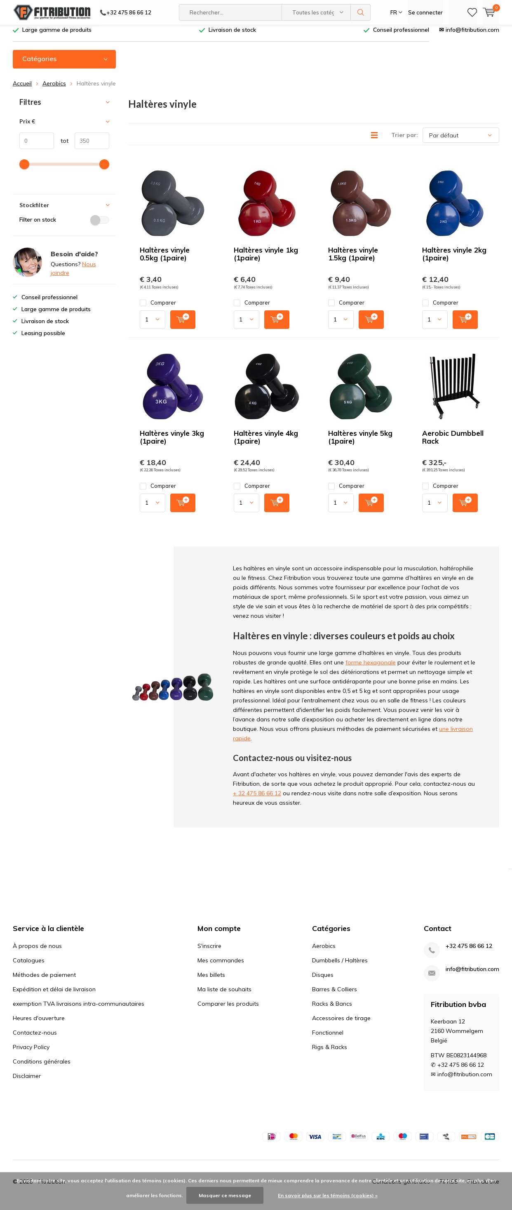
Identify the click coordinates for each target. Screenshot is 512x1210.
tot (61, 147)
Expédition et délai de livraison (54, 995)
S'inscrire (209, 952)
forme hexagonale (370, 668)
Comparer (158, 308)
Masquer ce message (225, 1195)
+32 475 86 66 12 (469, 952)
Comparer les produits (228, 1010)
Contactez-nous (35, 1038)
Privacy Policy (31, 1053)
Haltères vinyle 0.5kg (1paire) (165, 260)
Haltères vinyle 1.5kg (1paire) (353, 260)
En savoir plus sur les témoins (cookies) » (328, 1195)
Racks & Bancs (332, 1010)
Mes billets (211, 981)
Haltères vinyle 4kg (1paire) (266, 443)
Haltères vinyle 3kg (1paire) (172, 443)
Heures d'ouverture (39, 1024)
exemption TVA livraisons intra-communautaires (78, 1010)
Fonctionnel (327, 1038)
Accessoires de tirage (341, 1024)
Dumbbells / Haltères (340, 966)
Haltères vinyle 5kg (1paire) (360, 443)
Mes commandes (220, 966)
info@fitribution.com (472, 975)
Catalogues (29, 966)
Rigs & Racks (329, 1053)
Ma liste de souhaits (224, 995)
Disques (323, 981)
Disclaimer (27, 1082)
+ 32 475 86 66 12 (257, 799)
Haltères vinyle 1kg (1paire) (266, 260)
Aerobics (54, 89)
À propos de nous (37, 952)
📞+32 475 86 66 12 (125, 12)
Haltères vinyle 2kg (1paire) (454, 260)
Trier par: (404, 141)
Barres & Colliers (334, 995)
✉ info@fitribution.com (469, 36)
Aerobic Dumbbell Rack (453, 443)
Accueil (22, 89)
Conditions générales (41, 1067)
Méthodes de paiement (44, 981)
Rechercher (361, 12)
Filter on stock (64, 225)
